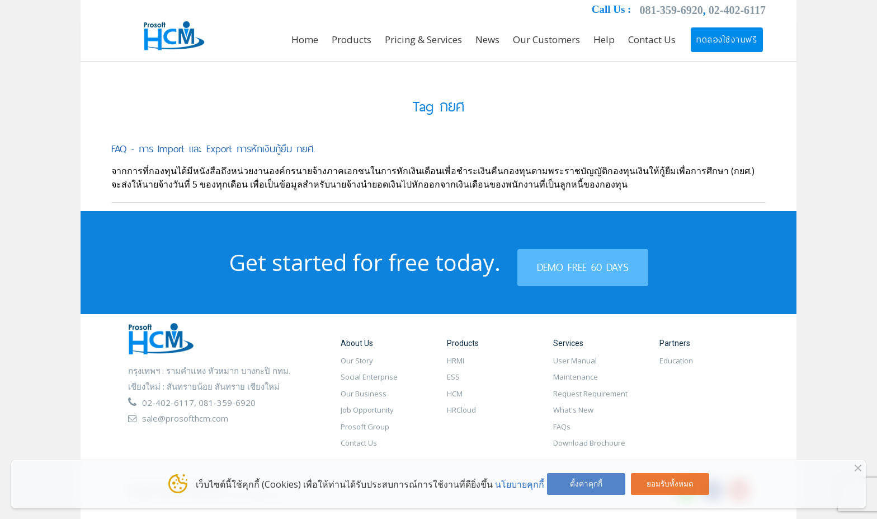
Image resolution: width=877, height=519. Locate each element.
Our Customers (546, 39)
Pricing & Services (423, 39)
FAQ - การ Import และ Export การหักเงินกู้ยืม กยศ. (213, 148)
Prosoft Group (365, 427)
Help (604, 39)
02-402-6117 (737, 10)
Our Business (363, 394)
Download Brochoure (589, 443)
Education (676, 361)
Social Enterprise (369, 377)
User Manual (575, 361)
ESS (453, 377)
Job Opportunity (367, 410)
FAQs (561, 427)
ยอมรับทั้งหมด (670, 483)
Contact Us (652, 39)
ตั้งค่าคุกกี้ (586, 483)
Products (351, 39)
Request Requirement (590, 394)
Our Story (357, 361)
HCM (455, 394)
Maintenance (575, 377)
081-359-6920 (670, 10)
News (487, 39)
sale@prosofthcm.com (185, 418)
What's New (573, 410)
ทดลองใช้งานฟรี (726, 39)
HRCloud (461, 410)
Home (304, 39)
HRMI (455, 361)
